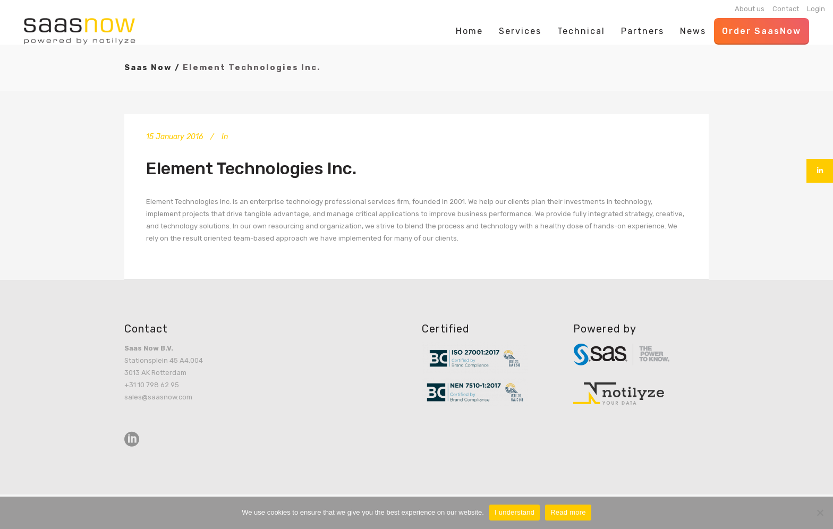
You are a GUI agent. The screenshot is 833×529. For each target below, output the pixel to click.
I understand (514, 512)
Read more (568, 512)
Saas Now (148, 67)
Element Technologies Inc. (251, 168)
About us (749, 9)
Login (816, 9)
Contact (785, 9)
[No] (819, 512)
